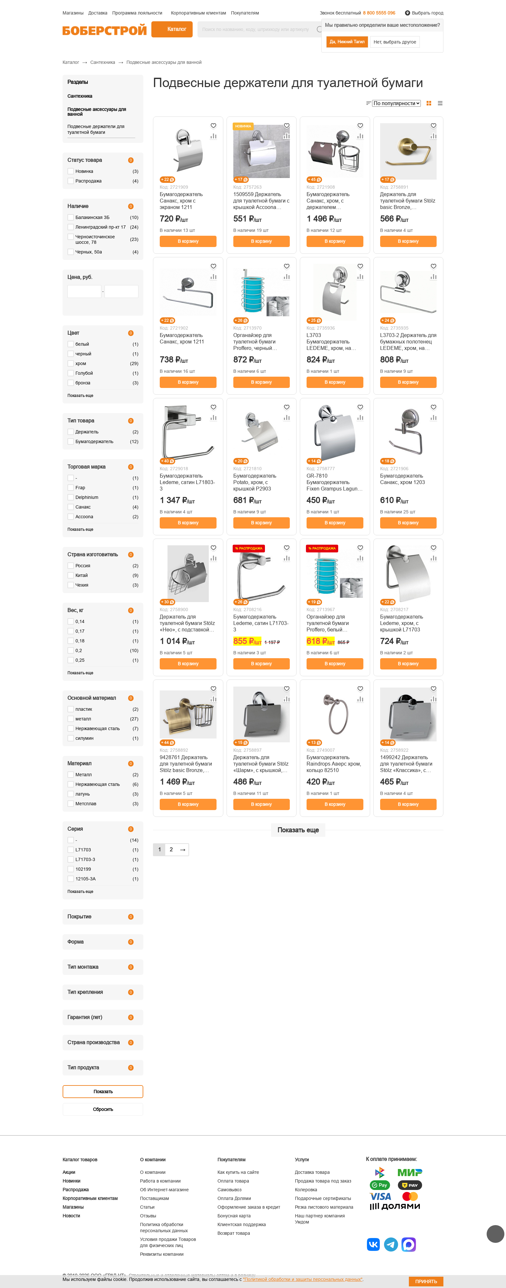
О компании (153, 1172)
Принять (426, 1281)
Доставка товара (312, 1172)
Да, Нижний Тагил (347, 41)
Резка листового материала (324, 1207)
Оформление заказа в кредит (249, 1207)
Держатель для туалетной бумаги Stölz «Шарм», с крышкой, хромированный (260, 764)
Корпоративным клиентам (90, 1198)
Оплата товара (233, 1181)
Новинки (71, 1181)
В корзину (188, 241)
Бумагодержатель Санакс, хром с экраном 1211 (181, 201)
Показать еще (298, 830)
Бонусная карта (234, 1215)
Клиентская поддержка (242, 1224)
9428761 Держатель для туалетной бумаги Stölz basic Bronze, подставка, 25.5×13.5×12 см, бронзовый (186, 764)
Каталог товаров (80, 1159)
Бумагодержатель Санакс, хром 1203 (402, 479)
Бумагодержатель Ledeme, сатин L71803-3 (187, 482)
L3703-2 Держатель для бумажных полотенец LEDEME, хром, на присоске (408, 342)
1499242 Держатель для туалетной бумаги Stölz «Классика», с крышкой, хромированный (406, 764)
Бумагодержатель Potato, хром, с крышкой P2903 (254, 482)
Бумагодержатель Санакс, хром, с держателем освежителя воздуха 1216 (331, 201)
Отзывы (148, 1215)
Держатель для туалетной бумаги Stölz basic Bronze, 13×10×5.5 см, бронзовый (407, 201)
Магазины (73, 1207)
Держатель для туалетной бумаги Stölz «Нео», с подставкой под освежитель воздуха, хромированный (187, 623)
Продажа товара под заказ (323, 1181)
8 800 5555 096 (379, 12)
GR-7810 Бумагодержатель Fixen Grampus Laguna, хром (334, 482)
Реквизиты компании (162, 1254)
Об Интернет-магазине (164, 1189)
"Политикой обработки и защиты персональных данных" (302, 1279)
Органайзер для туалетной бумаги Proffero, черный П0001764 (254, 342)
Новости (71, 1215)
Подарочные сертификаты (323, 1198)
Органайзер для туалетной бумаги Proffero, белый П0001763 (328, 623)
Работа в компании (160, 1181)
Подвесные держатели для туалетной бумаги (96, 129)
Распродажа (76, 1189)
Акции (69, 1172)
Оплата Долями (234, 1198)
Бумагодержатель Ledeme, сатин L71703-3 (260, 623)
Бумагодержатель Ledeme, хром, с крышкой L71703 (401, 623)
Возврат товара (234, 1233)
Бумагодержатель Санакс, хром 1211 (182, 338)
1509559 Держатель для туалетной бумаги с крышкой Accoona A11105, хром (261, 201)
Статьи (147, 1207)
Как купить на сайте (238, 1172)
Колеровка (306, 1189)
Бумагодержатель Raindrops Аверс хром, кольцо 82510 (334, 764)
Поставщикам (154, 1198)
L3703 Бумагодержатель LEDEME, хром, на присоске (329, 342)
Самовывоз (229, 1189)
